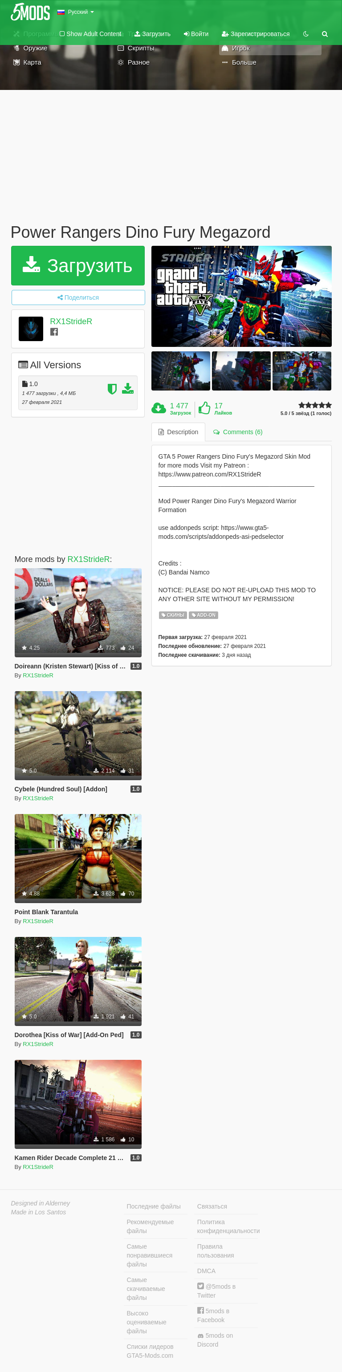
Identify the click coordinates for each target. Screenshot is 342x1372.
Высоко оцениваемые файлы (147, 1322)
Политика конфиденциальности (227, 1226)
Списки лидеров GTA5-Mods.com (150, 1351)
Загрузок (180, 412)
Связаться (212, 1206)
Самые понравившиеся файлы (150, 1255)
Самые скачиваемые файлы (146, 1288)
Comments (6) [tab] (237, 432)
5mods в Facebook (213, 1315)
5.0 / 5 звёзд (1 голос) (306, 413)
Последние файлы (154, 1206)
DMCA (206, 1270)
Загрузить (152, 33)
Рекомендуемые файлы (150, 1226)
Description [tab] (179, 432)
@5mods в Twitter (216, 1290)
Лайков (223, 412)
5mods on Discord (215, 1340)
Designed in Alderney (40, 1203)
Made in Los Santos (38, 1212)
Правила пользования (215, 1251)
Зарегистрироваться (255, 33)
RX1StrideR (71, 321)
